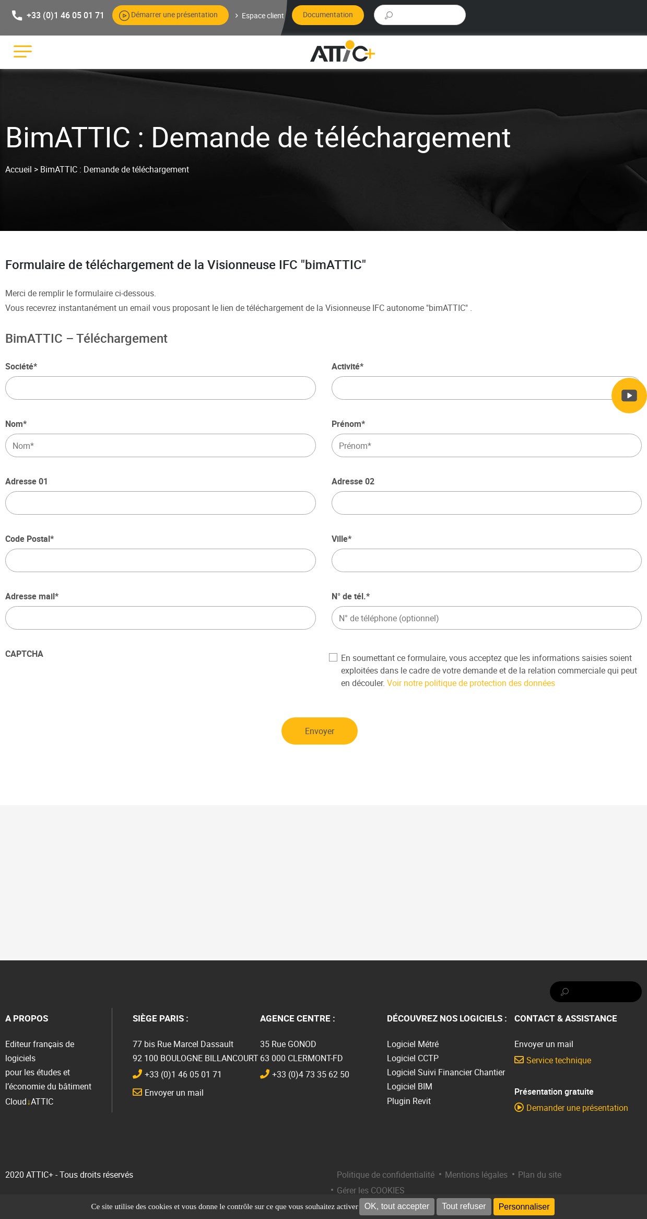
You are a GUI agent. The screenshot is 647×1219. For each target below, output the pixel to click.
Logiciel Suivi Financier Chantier (446, 1072)
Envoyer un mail (174, 1092)
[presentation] (84, 684)
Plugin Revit (409, 1101)
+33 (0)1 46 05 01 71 (65, 14)
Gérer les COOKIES (371, 1190)
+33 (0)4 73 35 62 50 (310, 1074)
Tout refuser (464, 1206)
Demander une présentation (577, 1107)
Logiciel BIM (409, 1086)
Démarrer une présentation (174, 14)
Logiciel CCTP (413, 1058)
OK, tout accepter (397, 1206)
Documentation (328, 14)
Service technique (558, 1060)
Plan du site (539, 1174)
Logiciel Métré (413, 1044)
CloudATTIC (29, 1101)
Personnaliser (524, 1206)
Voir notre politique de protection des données (471, 683)
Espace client (263, 15)
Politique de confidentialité (385, 1174)
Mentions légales (476, 1174)
